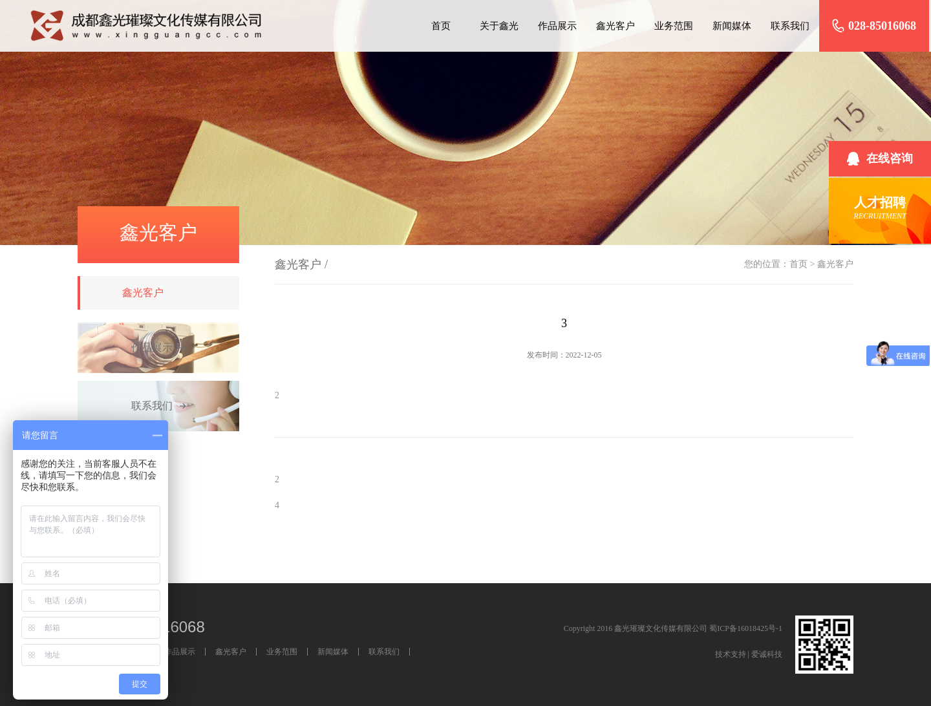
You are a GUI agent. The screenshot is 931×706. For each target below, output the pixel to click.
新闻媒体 (731, 26)
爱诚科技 (766, 654)
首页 (441, 26)
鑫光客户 (615, 26)
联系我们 (790, 26)
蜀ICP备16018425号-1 (745, 628)
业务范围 (673, 26)
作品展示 (557, 26)
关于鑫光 (499, 26)
